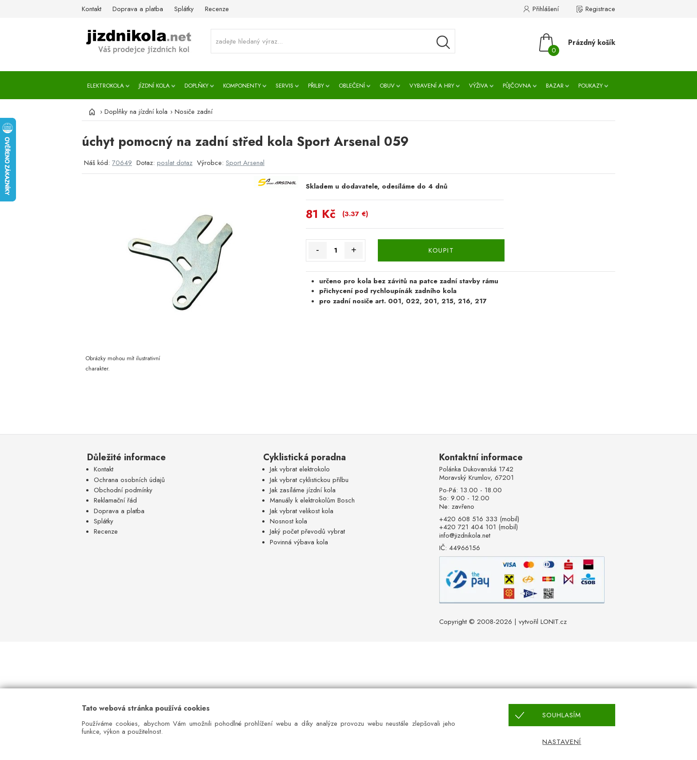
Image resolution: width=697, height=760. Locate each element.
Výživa (478, 85)
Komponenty (242, 85)
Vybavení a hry (431, 85)
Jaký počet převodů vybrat (307, 531)
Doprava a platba (137, 9)
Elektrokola (105, 85)
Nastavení (561, 742)
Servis (284, 85)
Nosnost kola (288, 521)
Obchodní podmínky (123, 490)
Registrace (600, 9)
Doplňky (196, 85)
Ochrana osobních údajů (129, 480)
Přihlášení (546, 9)
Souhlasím (561, 715)
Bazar (555, 85)
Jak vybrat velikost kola (301, 511)
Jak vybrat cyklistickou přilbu (309, 480)
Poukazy (590, 85)
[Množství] (336, 250)
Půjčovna (517, 85)
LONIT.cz (554, 622)
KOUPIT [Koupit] (441, 250)
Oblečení (352, 85)
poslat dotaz (174, 163)
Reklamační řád (115, 500)
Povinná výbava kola (299, 542)
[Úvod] (91, 112)
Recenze (217, 9)
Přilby (316, 85)
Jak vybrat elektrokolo (300, 469)
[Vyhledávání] (443, 42)
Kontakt (91, 9)
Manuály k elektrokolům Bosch (312, 500)
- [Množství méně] (317, 250)
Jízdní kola (154, 85)
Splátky (184, 9)
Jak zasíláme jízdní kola (303, 490)
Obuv (387, 85)
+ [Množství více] (354, 250)
